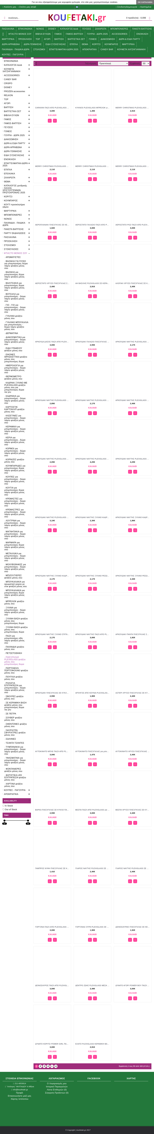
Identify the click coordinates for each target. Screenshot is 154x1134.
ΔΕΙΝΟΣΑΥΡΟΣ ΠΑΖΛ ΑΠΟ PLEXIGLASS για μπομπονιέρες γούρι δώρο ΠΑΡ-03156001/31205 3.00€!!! (52, 985)
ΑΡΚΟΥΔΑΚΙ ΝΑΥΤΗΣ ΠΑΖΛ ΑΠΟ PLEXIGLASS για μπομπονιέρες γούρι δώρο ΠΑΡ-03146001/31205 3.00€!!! (93, 634)
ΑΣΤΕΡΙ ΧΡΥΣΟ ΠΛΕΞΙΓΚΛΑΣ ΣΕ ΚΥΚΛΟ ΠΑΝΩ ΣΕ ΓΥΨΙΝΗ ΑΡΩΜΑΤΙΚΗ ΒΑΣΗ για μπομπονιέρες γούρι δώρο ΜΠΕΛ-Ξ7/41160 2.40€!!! (133, 693)
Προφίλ (19, 1093)
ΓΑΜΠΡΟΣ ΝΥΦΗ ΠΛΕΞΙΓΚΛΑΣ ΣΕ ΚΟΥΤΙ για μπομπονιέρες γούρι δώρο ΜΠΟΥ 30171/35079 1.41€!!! (52, 868)
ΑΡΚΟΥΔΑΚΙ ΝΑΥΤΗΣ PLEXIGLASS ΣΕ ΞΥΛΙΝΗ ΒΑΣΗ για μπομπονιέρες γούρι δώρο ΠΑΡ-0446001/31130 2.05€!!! (52, 459)
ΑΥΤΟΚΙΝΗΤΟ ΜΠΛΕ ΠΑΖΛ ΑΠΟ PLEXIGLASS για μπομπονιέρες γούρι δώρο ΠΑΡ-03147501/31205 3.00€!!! (52, 751)
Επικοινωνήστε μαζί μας (19, 1096)
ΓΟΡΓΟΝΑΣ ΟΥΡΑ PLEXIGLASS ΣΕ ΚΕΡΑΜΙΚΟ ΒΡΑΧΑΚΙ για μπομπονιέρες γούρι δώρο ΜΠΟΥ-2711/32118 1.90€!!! (93, 927)
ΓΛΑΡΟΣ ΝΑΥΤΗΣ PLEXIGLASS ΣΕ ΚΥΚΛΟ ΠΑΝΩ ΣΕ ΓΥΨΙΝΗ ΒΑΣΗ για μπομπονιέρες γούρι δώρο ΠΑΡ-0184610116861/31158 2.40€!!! (133, 868)
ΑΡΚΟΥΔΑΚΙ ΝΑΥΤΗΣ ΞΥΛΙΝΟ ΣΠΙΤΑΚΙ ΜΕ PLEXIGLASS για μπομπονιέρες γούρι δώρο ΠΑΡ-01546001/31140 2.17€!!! (52, 634)
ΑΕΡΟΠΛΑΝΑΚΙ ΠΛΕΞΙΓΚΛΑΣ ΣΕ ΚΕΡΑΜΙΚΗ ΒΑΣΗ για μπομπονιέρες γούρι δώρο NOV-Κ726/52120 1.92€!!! (52, 225)
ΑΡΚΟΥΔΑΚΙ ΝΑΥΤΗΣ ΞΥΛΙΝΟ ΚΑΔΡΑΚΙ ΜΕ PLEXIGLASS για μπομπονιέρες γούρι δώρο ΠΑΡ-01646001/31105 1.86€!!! (133, 517)
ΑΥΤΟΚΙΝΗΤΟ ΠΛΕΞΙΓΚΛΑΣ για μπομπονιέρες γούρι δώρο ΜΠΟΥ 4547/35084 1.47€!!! (93, 751)
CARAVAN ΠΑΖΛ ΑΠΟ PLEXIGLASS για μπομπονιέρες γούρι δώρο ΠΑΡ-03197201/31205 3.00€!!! (52, 108)
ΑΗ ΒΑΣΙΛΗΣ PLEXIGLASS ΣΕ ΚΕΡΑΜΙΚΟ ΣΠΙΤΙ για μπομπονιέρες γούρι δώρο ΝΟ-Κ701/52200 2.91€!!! (93, 283)
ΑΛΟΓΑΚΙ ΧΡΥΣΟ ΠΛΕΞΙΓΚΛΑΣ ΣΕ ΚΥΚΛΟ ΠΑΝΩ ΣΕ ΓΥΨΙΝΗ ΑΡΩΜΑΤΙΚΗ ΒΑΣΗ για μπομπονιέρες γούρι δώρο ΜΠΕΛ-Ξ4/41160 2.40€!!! (133, 283)
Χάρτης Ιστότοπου (19, 1099)
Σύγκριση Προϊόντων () (57, 1093)
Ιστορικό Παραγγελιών (57, 1087)
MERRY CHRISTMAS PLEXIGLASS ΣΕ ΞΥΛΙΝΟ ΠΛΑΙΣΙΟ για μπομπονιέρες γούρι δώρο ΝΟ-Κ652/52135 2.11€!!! (93, 166)
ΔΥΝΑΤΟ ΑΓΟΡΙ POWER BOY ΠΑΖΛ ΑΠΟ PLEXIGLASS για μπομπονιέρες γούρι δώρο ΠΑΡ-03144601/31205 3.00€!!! (133, 985)
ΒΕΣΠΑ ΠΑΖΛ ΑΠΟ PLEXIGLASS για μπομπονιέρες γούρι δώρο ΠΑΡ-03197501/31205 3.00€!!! (93, 810)
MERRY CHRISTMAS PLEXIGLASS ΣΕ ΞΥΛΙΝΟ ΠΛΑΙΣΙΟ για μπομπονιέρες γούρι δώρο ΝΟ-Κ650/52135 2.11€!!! (52, 166)
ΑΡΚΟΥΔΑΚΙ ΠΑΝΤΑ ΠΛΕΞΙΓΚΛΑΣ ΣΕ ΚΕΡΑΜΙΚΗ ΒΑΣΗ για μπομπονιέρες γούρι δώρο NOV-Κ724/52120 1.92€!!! (133, 634)
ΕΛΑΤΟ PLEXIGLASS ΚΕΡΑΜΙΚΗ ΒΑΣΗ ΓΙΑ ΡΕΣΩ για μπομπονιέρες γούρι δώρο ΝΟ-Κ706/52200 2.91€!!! (93, 1044)
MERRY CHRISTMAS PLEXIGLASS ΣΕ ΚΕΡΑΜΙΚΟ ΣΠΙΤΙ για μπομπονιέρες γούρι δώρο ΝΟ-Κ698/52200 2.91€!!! (133, 108)
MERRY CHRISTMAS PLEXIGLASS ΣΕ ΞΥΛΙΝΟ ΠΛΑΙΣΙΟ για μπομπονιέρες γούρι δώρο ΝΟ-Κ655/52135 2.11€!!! (133, 166)
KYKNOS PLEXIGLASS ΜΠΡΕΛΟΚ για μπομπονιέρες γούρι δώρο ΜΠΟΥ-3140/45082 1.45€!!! (93, 108)
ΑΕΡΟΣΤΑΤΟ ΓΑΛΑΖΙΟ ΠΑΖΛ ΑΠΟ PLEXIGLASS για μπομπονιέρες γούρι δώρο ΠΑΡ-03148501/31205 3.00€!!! (93, 225)
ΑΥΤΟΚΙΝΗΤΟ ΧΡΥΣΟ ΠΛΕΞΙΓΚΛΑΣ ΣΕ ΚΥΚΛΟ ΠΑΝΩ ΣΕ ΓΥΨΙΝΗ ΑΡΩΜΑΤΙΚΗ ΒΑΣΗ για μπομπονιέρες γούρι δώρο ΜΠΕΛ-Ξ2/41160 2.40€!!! (133, 751)
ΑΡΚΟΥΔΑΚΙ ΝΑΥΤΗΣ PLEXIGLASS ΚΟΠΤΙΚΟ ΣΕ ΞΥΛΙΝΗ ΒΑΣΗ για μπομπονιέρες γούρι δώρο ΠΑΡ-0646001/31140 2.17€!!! (93, 400)
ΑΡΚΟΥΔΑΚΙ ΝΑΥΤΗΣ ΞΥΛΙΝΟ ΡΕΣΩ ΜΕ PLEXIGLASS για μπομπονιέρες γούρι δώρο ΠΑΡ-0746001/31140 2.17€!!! (93, 576)
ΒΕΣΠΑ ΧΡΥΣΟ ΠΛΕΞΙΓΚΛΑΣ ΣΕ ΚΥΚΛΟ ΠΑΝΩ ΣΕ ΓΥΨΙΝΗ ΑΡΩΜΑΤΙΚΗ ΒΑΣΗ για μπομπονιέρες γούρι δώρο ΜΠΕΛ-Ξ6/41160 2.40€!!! (133, 810)
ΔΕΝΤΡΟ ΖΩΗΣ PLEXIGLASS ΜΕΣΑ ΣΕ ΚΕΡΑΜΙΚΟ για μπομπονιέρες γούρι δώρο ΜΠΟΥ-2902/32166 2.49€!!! (93, 985)
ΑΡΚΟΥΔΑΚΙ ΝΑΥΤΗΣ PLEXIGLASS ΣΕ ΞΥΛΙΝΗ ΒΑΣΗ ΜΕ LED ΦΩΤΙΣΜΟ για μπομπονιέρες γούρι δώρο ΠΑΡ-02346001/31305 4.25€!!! (133, 459)
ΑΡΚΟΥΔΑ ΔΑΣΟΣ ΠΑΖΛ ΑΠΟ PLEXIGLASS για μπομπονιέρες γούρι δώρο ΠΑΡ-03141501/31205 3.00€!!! (52, 342)
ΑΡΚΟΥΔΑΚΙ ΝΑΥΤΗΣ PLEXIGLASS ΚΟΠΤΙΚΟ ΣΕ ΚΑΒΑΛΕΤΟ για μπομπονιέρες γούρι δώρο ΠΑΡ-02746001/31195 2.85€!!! (52, 400)
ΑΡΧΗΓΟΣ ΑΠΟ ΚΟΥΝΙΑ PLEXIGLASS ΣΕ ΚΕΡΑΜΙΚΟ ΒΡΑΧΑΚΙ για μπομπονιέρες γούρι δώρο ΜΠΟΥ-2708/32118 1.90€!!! (93, 693)
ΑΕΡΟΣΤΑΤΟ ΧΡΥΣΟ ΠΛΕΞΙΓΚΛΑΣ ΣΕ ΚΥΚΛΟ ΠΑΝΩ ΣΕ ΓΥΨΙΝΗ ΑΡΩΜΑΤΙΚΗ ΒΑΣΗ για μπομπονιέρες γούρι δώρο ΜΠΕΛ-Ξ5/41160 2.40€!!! (52, 283)
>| (56, 1066)
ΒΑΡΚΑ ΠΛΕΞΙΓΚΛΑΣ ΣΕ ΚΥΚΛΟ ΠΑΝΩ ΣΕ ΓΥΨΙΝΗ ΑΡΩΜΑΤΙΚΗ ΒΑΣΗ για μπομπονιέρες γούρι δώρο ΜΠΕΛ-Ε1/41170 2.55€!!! (52, 810)
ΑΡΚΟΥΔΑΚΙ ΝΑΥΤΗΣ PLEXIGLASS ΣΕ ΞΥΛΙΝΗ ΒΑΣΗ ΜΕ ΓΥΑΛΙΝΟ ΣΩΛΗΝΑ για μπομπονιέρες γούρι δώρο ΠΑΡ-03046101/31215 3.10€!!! (52, 517)
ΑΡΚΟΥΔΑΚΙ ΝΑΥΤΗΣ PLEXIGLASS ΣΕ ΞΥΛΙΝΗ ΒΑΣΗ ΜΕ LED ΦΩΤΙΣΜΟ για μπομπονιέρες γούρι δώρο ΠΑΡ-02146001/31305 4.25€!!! (93, 459)
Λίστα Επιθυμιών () (57, 1090)
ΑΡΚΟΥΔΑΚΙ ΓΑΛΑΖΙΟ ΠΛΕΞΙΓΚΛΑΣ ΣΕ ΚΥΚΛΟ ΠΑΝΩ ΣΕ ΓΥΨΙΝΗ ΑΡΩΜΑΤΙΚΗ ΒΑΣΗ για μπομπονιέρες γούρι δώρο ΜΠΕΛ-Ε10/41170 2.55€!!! (93, 342)
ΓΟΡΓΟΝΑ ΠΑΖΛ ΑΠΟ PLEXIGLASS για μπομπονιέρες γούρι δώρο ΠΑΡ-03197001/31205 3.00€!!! (52, 927)
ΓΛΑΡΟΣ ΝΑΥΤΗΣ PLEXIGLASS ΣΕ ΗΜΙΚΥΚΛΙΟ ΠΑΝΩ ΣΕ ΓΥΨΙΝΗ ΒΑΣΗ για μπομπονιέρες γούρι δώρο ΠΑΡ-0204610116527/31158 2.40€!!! (93, 868)
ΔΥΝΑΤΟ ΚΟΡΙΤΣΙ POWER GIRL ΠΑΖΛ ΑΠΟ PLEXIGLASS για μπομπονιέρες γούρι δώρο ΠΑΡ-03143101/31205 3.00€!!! (52, 1044)
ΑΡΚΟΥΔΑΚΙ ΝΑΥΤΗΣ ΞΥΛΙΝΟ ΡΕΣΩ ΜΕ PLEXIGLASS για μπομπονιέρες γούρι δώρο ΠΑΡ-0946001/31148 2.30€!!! (133, 576)
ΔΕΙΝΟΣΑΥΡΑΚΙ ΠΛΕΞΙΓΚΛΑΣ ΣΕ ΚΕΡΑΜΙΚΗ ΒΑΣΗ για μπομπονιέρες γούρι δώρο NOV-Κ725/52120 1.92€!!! (133, 927)
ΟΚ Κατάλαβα (145, 2)
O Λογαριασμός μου (56, 1083)
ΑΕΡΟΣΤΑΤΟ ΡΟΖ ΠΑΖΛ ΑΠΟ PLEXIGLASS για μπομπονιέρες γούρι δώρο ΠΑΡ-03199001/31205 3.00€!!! (133, 225)
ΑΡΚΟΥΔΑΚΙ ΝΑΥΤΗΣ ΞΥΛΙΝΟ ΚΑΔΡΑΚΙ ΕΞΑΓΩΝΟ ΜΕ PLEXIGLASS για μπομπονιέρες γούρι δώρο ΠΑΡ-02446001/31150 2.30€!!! (93, 517)
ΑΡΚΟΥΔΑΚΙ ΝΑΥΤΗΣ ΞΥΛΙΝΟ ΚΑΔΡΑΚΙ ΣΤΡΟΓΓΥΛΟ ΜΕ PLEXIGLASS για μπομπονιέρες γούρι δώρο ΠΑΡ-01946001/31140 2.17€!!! (52, 576)
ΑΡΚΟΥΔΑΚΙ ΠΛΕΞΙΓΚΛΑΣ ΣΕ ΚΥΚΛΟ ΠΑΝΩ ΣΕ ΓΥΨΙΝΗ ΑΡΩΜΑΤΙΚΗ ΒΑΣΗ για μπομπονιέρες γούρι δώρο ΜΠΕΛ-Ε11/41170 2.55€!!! (52, 693)
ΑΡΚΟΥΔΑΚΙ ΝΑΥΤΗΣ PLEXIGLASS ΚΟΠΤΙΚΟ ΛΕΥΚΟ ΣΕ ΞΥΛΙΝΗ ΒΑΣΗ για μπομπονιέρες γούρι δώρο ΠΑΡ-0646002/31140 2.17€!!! (133, 342)
